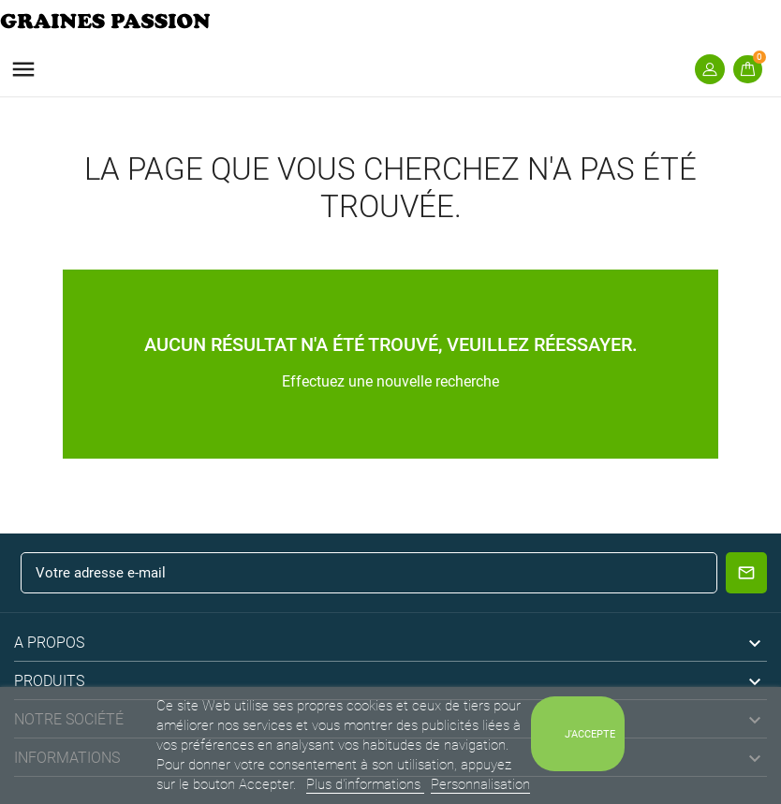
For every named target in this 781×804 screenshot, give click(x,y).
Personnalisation (480, 784)
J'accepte (590, 733)
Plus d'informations (365, 784)
